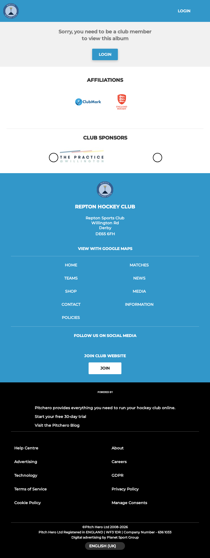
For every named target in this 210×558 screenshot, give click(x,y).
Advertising (25, 461)
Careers (119, 461)
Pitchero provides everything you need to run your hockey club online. (105, 407)
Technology (25, 475)
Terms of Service (30, 489)
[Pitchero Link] (105, 399)
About (118, 448)
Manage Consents (129, 502)
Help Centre (26, 448)
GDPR (117, 475)
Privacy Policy (125, 489)
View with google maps (105, 249)
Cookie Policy (27, 502)
